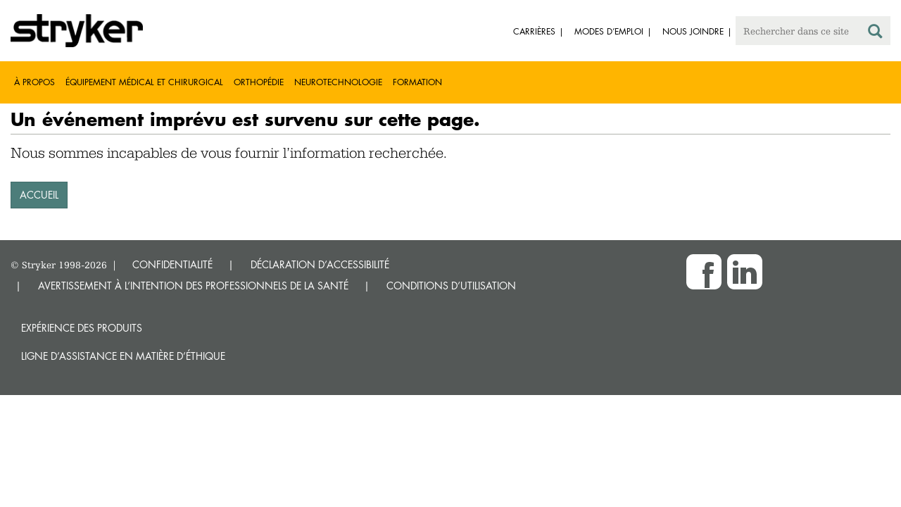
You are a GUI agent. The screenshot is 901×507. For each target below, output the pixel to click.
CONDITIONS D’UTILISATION (451, 285)
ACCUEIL (39, 194)
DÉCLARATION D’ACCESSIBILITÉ (320, 264)
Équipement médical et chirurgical (144, 82)
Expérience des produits (81, 327)
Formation (417, 82)
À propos (34, 82)
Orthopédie (259, 82)
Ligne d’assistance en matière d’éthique (123, 356)
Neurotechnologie (338, 82)
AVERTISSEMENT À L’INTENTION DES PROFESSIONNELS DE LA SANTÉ (193, 285)
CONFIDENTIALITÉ (172, 264)
